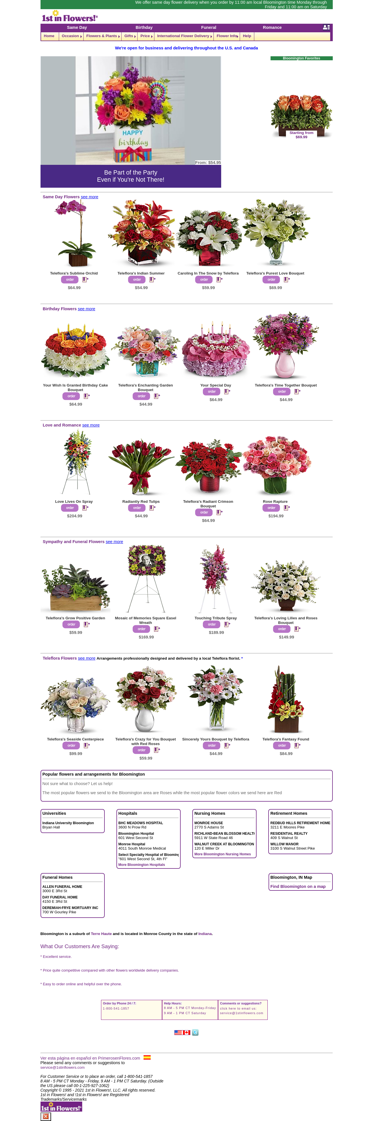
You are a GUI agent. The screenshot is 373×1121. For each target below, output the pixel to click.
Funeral (208, 27)
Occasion (70, 36)
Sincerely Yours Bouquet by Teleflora (215, 739)
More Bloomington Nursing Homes (222, 854)
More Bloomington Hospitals (141, 865)
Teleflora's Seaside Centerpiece (75, 739)
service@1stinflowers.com (241, 1013)
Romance (272, 27)
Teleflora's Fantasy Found (286, 739)
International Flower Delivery (183, 36)
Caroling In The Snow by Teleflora (208, 273)
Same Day (77, 27)
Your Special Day (215, 385)
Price (145, 36)
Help (247, 36)
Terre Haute (101, 934)
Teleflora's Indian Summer (141, 273)
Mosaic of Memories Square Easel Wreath (145, 620)
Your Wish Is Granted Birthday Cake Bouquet (75, 387)
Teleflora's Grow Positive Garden (75, 618)
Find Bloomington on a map (298, 886)
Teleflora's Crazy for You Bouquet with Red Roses (145, 741)
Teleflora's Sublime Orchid (74, 273)
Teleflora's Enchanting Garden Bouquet (145, 387)
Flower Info (227, 36)
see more (89, 197)
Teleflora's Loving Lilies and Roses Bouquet (285, 620)
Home (49, 36)
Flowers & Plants (101, 36)
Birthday (144, 27)
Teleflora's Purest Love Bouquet (275, 273)
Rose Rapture (275, 501)
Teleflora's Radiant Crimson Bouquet (208, 503)
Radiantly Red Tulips (141, 501)
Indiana (205, 934)
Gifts (128, 36)
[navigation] (187, 36)
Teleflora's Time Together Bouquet (286, 385)
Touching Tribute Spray (216, 618)
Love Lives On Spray (74, 501)
